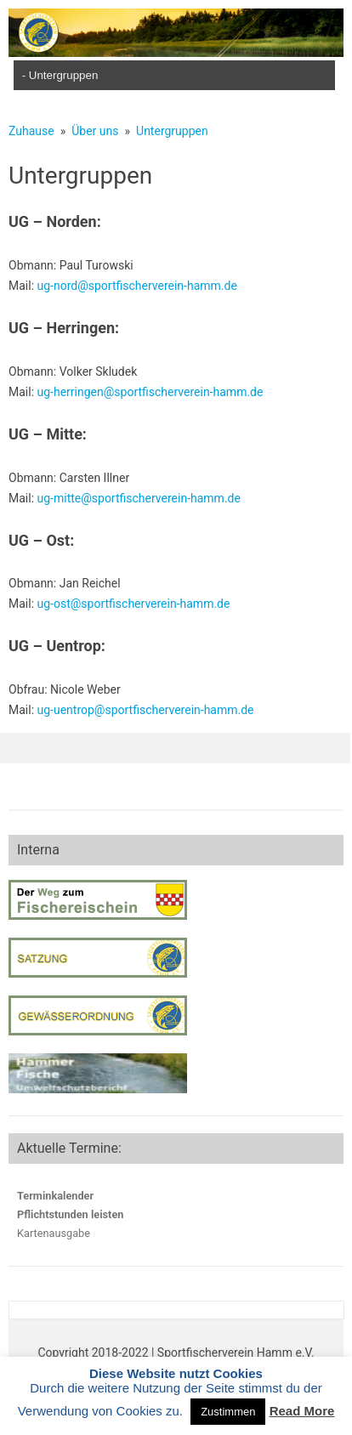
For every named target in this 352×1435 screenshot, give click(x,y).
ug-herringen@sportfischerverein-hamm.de (150, 392)
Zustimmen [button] (228, 1411)
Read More (302, 1411)
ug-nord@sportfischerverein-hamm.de (137, 285)
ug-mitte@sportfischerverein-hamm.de (139, 498)
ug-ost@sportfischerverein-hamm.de (133, 603)
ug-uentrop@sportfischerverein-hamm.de (145, 710)
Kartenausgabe (53, 1233)
